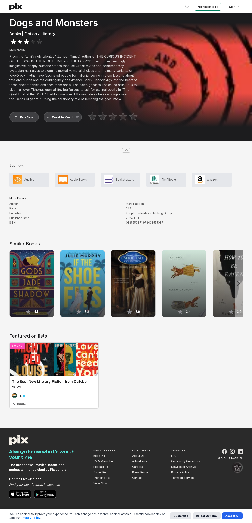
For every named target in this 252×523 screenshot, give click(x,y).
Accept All (232, 515)
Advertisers (139, 461)
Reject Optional (207, 515)
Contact (137, 477)
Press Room (140, 472)
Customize (180, 515)
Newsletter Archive (183, 466)
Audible (29, 179)
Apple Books (78, 179)
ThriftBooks (169, 179)
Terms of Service (182, 477)
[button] (24, 117)
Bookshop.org (125, 179)
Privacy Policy (180, 472)
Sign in (234, 7)
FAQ (174, 455)
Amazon (212, 179)
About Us (138, 455)
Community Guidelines (185, 461)
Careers (137, 466)
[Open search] (187, 7)
